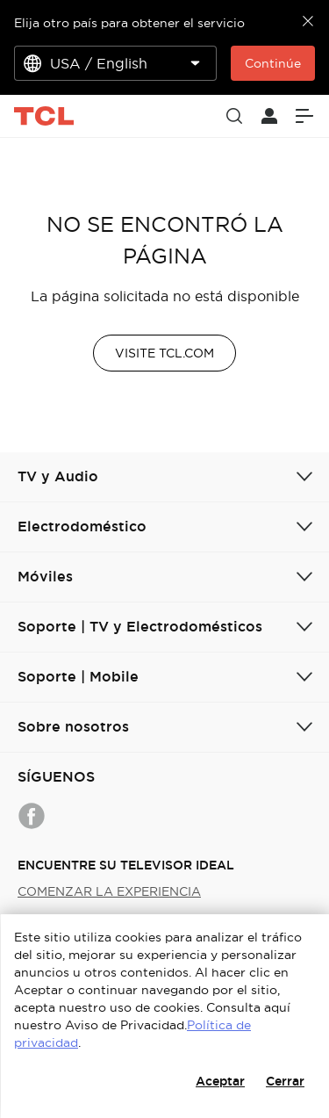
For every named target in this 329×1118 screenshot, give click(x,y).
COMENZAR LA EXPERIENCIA (109, 891)
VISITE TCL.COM (164, 353)
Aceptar (220, 1081)
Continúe (273, 63)
